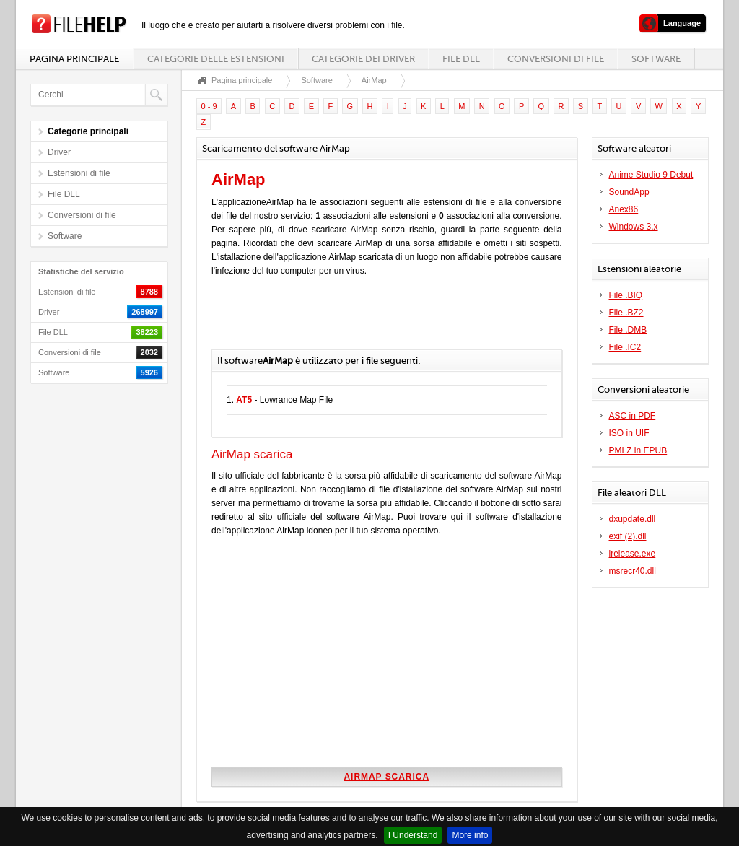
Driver (59, 152)
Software (656, 58)
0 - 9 (209, 106)
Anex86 (624, 209)
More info (470, 835)
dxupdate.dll (632, 519)
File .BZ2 (626, 313)
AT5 (244, 400)
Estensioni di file (79, 173)
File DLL (461, 58)
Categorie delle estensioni (215, 58)
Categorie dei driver (363, 58)
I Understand (413, 835)
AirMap (374, 80)
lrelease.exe (632, 554)
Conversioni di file (555, 58)
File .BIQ (626, 295)
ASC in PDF (632, 416)
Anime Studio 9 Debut (651, 175)
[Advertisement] (380, 320)
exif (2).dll (628, 536)
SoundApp (629, 192)
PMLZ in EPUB (638, 450)
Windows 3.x (633, 227)
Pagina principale (74, 58)
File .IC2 (625, 347)
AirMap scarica (386, 777)
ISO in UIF (629, 433)
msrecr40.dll (632, 571)
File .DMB (628, 330)
